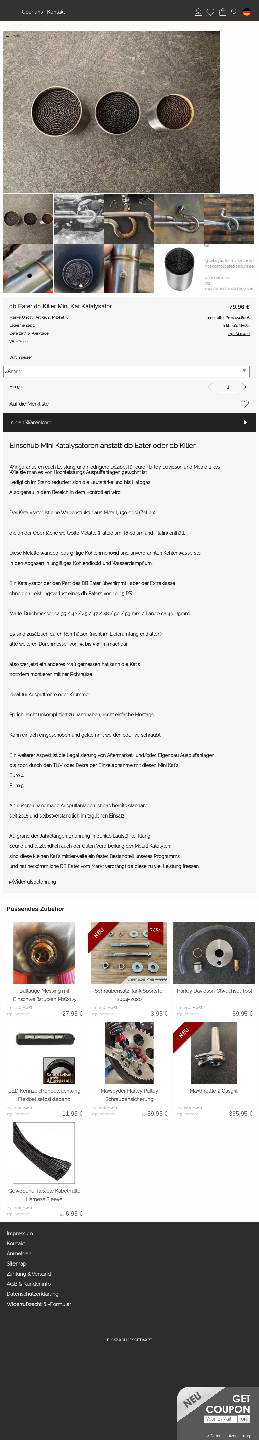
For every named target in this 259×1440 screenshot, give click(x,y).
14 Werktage (28, 333)
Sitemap (16, 1264)
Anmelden (19, 1254)
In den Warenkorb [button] (30, 423)
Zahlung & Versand (29, 1274)
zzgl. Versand (18, 1014)
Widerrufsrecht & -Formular (39, 1304)
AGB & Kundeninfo (29, 1284)
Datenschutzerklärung (32, 1294)
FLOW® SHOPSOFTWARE (129, 1340)
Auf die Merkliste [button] (29, 404)
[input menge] (228, 387)
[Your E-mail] (221, 1419)
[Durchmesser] (126, 371)
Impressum (20, 1233)
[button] (12, 12)
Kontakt (56, 12)
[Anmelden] (198, 12)
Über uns (32, 12)
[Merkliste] (210, 12)
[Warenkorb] (222, 12)
